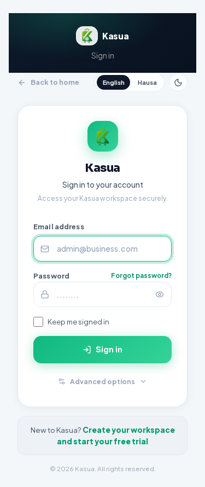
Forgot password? (141, 275)
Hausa (147, 82)
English (114, 82)
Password (51, 275)
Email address (58, 226)
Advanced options (102, 380)
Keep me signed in (78, 321)
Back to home (48, 82)
